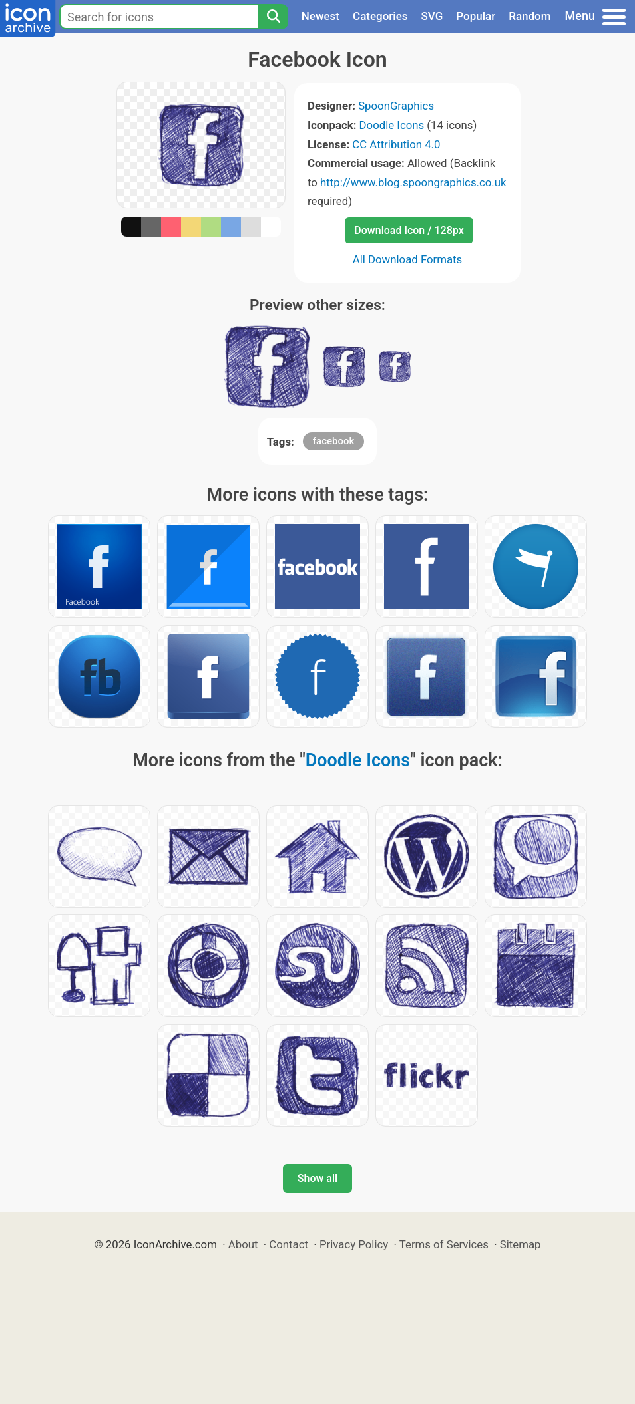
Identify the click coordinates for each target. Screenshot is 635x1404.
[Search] (273, 16)
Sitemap (520, 1244)
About (243, 1244)
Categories (380, 16)
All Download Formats (408, 259)
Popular (475, 16)
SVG (432, 16)
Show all (317, 1178)
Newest (320, 16)
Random (529, 16)
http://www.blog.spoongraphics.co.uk (413, 182)
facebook (334, 441)
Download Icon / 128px (408, 230)
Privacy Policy (353, 1244)
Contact (288, 1244)
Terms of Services (444, 1244)
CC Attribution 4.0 (396, 144)
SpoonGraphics (396, 105)
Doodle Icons (392, 125)
